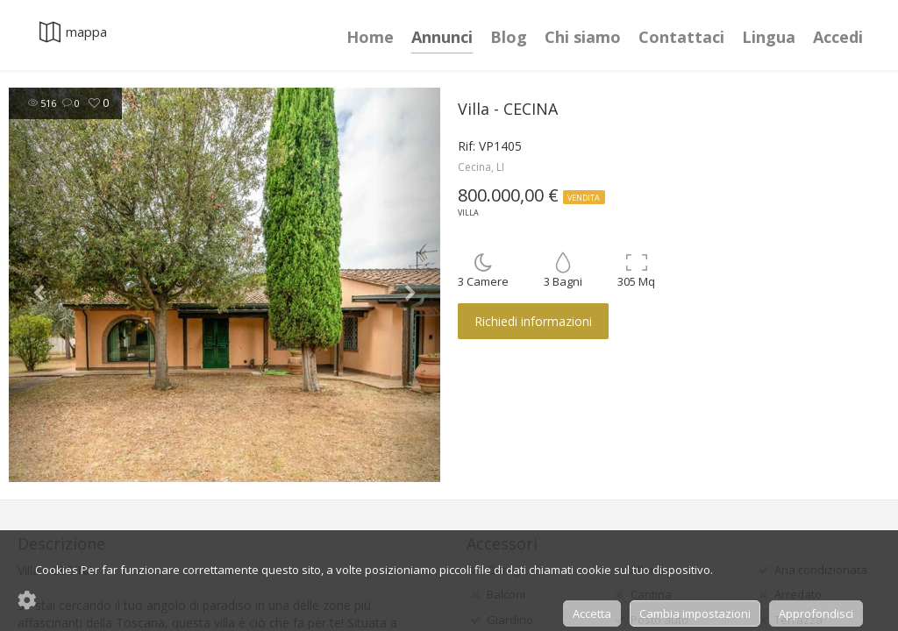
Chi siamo (583, 36)
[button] (41, 285)
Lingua (768, 36)
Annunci (442, 36)
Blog (508, 36)
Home (370, 36)
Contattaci (681, 36)
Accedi (838, 36)
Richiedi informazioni (533, 321)
